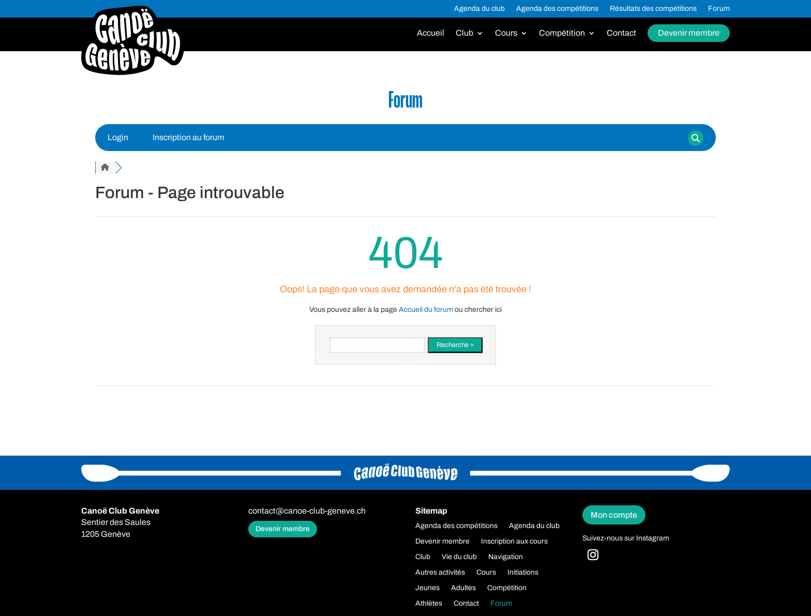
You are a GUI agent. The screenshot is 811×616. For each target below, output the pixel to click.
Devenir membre (688, 32)
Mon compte (614, 514)
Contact (621, 33)
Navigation (505, 557)
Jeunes (427, 588)
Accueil (430, 33)
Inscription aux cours (514, 541)
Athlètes (428, 603)
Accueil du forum (426, 309)
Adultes (463, 588)
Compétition (562, 33)
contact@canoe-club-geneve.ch (307, 510)
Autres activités (440, 572)
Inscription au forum (188, 137)
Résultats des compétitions (653, 8)
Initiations (522, 572)
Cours (506, 33)
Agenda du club (479, 8)
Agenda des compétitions (557, 8)
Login (118, 137)
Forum (719, 8)
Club (464, 33)
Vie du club (459, 557)
